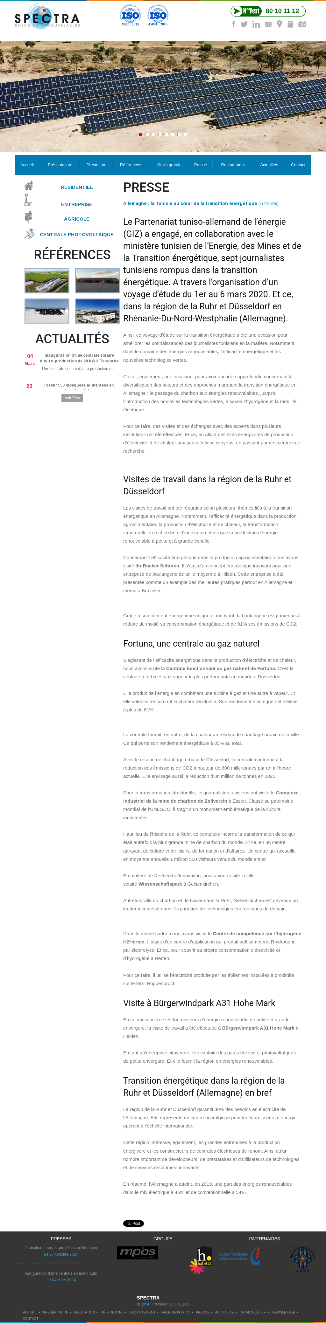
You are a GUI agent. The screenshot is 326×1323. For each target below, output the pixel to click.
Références (130, 164)
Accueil (27, 164)
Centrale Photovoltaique (77, 234)
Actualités (269, 164)
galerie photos (175, 1312)
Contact (298, 164)
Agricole (76, 219)
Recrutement (233, 164)
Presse (200, 164)
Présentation (59, 164)
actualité (224, 1312)
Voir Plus (72, 398)
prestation (84, 1312)
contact (31, 1318)
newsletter (283, 1312)
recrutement (142, 1312)
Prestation (96, 164)
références (112, 1312)
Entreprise (76, 204)
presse (202, 1312)
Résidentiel (77, 187)
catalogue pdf (253, 1312)
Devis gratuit (168, 164)
